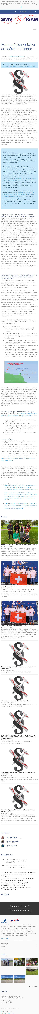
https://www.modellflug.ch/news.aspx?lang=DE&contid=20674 (19, 66)
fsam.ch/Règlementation (16, 56)
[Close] (36, 5)
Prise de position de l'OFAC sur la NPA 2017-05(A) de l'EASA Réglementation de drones (19, 879)
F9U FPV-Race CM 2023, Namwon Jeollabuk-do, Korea (18, 625)
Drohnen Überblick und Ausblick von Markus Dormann (19, 872)
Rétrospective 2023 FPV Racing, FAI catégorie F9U (16, 586)
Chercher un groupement (19, 910)
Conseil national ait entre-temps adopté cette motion (16, 198)
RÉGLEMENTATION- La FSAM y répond (15, 883)
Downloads (4, 939)
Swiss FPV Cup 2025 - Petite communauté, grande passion (19, 544)
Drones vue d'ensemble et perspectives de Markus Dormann (18, 875)
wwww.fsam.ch (33, 994)
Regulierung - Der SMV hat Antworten (14, 885)
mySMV (23, 11)
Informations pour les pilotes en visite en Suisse (16, 701)
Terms (3, 942)
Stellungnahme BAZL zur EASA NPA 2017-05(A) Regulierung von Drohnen (17, 888)
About (3, 944)
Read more (4, 934)
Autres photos (33, 958)
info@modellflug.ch (7, 985)
